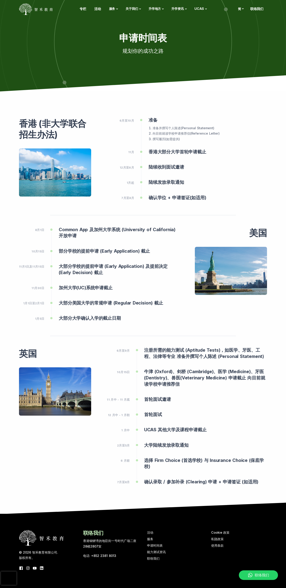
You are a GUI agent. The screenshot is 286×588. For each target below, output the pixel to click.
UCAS (199, 9)
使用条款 (217, 545)
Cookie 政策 (220, 532)
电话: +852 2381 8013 (99, 556)
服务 (112, 9)
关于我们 (132, 9)
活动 (97, 9)
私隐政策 (217, 539)
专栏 (83, 9)
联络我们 (256, 9)
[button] (240, 9)
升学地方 (155, 9)
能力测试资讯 (156, 552)
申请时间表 (155, 545)
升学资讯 (177, 9)
